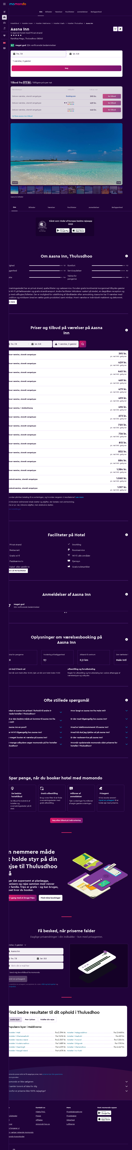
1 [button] (55, 78)
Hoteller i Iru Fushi (78, 1039)
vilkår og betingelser (56, 972)
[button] (4, 4)
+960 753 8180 (25, 42)
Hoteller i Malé (22, 1021)
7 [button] (49, 84)
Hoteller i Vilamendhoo (80, 1035)
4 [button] (30, 84)
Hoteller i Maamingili (24, 1035)
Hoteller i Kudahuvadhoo (26, 1032)
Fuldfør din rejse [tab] (55, 1008)
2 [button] (61, 78)
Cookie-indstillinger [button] (21, 497)
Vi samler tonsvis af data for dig (71, 1074)
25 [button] (31, 103)
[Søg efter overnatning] (4, 17)
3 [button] (24, 84)
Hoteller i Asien (35, 23)
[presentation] (82, 230)
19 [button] (37, 97)
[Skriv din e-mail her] (42, 954)
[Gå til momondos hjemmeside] (17, 4)
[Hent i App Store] (82, 230)
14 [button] (49, 90)
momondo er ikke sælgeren (71, 1069)
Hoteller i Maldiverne (51, 23)
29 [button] (55, 103)
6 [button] (43, 84)
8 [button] (55, 84)
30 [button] (62, 103)
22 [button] (55, 97)
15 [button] (56, 90)
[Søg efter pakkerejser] (4, 28)
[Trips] (4, 35)
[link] (70, 808)
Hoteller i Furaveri (78, 1028)
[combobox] (42, 939)
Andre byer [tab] (22, 1008)
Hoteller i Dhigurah (78, 1032)
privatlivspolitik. (18, 974)
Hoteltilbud (22, 23)
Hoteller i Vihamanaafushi (26, 1024)
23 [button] (62, 97)
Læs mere (87, 485)
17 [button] (25, 97)
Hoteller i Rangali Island (26, 1039)
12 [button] (37, 90)
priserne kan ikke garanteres (60, 1062)
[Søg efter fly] (4, 11)
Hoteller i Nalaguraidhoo (81, 1021)
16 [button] (62, 90)
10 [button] (25, 90)
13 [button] (43, 90)
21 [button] (49, 97)
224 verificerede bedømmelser (49, 45)
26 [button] (37, 103)
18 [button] (31, 97)
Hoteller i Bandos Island (26, 1028)
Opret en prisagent (108, 788)
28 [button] (49, 103)
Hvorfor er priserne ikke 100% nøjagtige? (71, 1079)
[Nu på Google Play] (67, 230)
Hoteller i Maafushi (78, 1024)
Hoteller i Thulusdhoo (83, 23)
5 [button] (37, 84)
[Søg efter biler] (4, 22)
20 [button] (43, 97)
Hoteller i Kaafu (66, 23)
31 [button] (25, 109)
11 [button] (31, 90)
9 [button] (61, 84)
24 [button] (24, 103)
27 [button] (43, 103)
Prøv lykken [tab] (38, 1008)
